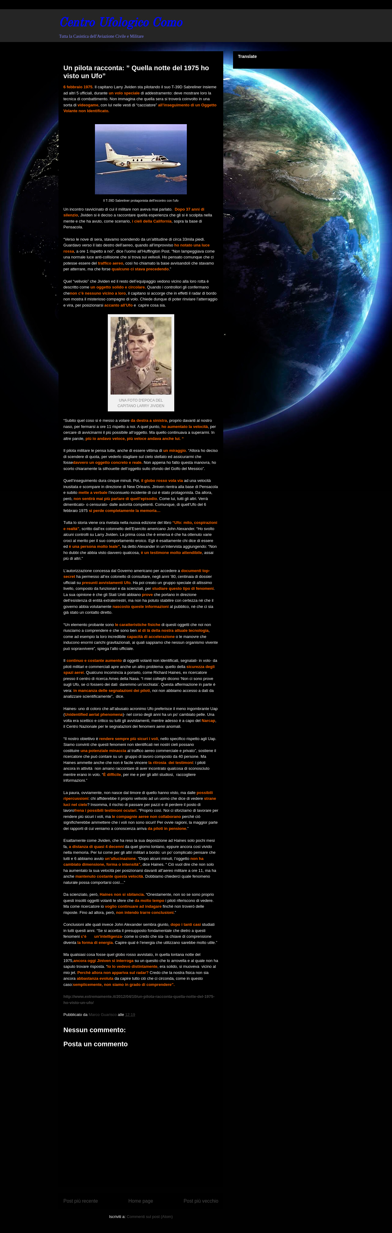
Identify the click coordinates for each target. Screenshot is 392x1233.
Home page (140, 1201)
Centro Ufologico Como (120, 23)
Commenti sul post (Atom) (150, 1216)
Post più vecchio (200, 1201)
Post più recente (80, 1201)
